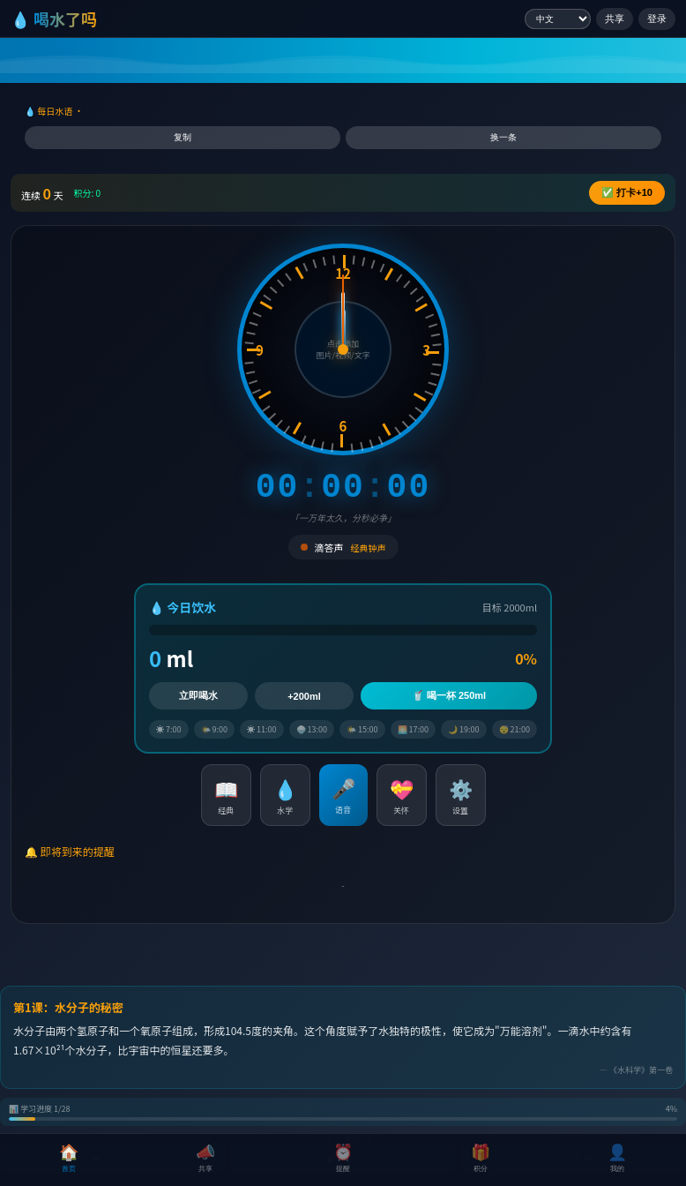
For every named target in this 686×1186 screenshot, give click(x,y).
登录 (657, 18)
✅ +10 (626, 192)
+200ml (304, 696)
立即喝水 (198, 695)
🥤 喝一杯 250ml (449, 695)
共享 (614, 18)
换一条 (503, 137)
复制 (182, 137)
